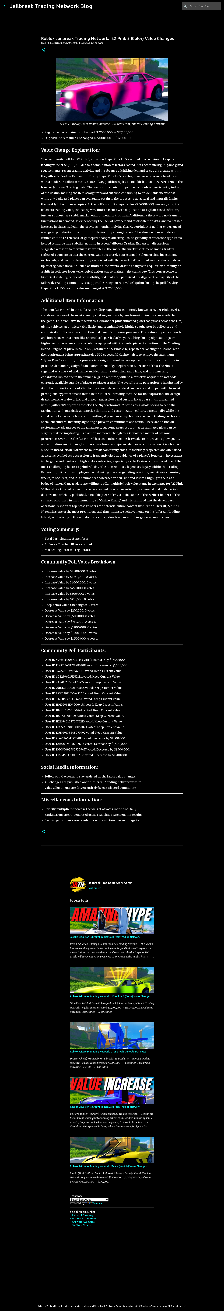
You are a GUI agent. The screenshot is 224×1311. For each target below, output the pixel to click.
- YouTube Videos (80, 1225)
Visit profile (95, 888)
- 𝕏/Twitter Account (82, 1221)
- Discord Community (83, 1218)
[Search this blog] (202, 6)
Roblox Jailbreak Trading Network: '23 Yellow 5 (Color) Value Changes (110, 996)
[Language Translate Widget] (89, 1199)
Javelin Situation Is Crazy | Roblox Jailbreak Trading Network (105, 937)
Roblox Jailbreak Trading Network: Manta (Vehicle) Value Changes (108, 1166)
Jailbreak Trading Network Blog (51, 6)
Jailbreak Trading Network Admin (110, 882)
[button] (43, 50)
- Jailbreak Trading (81, 1215)
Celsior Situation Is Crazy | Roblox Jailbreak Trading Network (105, 1106)
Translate (94, 1203)
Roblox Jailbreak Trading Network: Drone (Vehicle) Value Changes (108, 1051)
